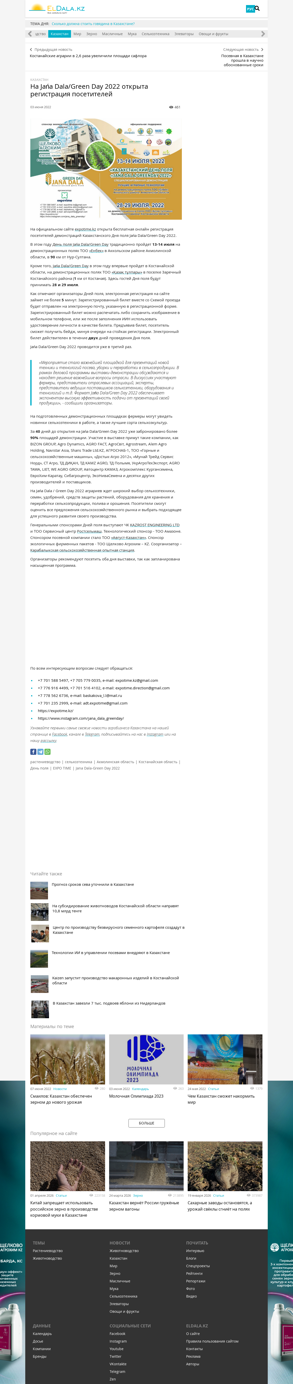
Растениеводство (48, 1156)
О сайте (193, 1239)
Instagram (155, 727)
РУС (250, 9)
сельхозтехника (78, 755)
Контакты (194, 1254)
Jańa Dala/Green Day (71, 258)
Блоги (191, 1164)
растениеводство (45, 755)
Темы (39, 1149)
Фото (190, 1194)
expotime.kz (85, 221)
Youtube (117, 1254)
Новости (60, 993)
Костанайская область (158, 755)
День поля (39, 761)
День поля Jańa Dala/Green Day (81, 237)
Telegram (92, 727)
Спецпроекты (198, 1171)
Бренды (39, 1262)
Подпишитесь (121, 1321)
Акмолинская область (115, 755)
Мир (99, 33)
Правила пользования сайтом (212, 1247)
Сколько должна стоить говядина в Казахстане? (93, 23)
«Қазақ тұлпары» (127, 264)
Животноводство (52, 33)
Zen (113, 1285)
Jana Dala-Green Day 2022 (98, 761)
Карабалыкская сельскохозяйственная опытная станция (82, 543)
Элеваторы (205, 33)
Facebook (59, 727)
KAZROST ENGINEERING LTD (155, 517)
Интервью (195, 1156)
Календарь (140, 993)
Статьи (213, 993)
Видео (191, 1202)
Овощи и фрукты (235, 33)
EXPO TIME (62, 761)
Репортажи (195, 1187)
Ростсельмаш (89, 524)
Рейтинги (194, 1179)
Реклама (193, 1262)
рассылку (48, 733)
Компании (42, 1254)
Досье (38, 1247)
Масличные (133, 33)
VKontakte (118, 1269)
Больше (146, 1027)
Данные (42, 1232)
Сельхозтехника (177, 33)
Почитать (197, 1149)
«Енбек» (96, 243)
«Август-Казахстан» (128, 530)
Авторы (192, 1269)
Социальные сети (130, 1232)
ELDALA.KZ (197, 1232)
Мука (153, 33)
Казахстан (81, 33)
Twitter (115, 1262)
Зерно (113, 33)
